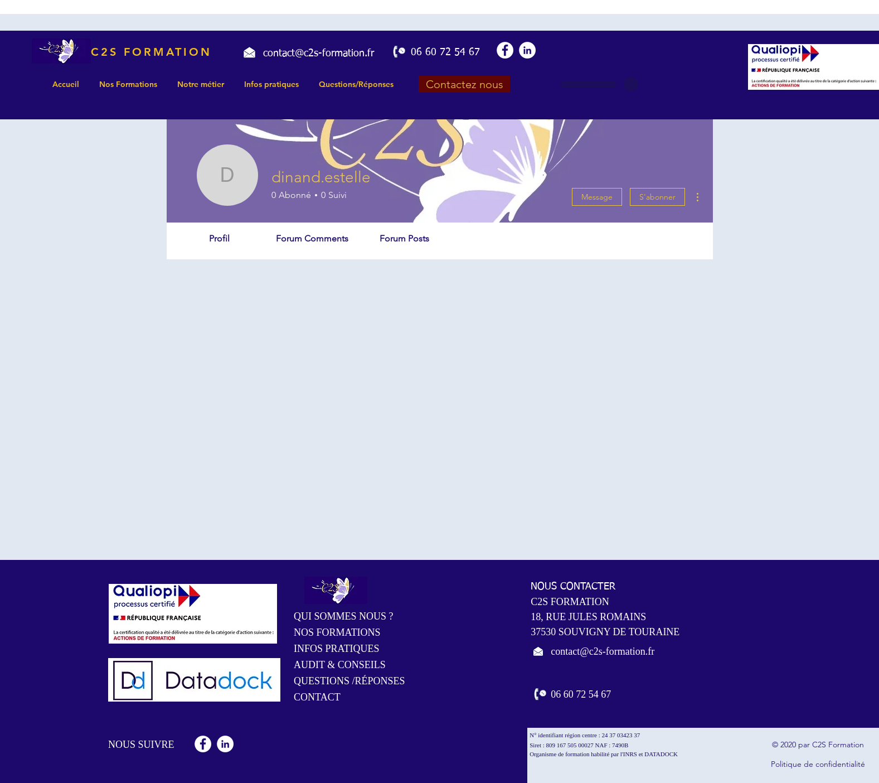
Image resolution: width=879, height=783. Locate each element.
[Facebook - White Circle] (505, 50)
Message (597, 197)
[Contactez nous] (464, 84)
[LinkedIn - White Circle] (527, 50)
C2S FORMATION (151, 52)
